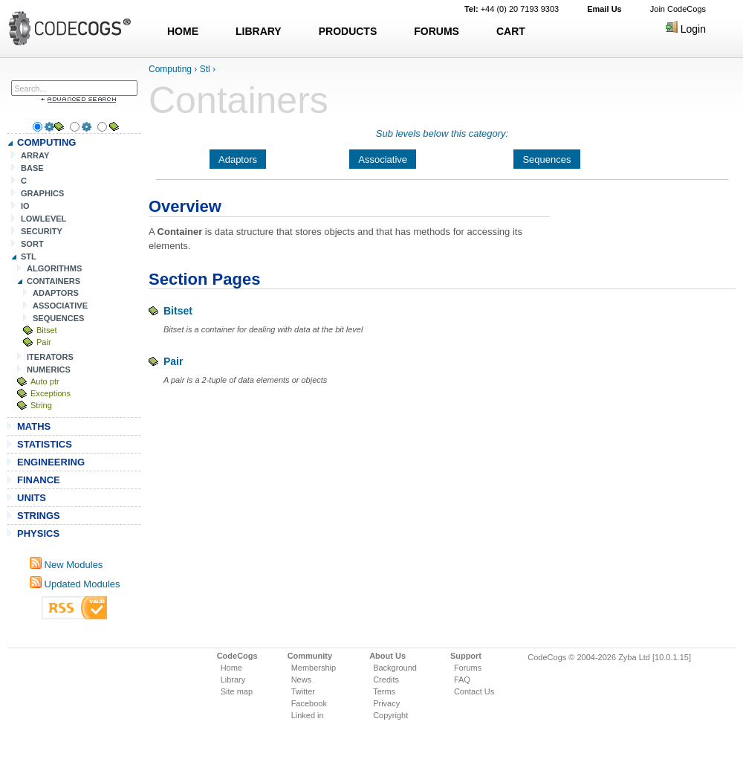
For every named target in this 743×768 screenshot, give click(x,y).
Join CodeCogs (678, 8)
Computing (170, 69)
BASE (32, 168)
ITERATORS (50, 356)
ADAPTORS (56, 292)
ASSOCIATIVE (60, 305)
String (41, 405)
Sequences (546, 159)
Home (231, 667)
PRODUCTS (348, 31)
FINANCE (38, 479)
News (301, 679)
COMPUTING (46, 142)
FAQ (462, 679)
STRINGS (38, 515)
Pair (43, 342)
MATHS (34, 426)
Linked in (307, 715)
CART (510, 31)
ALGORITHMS (54, 268)
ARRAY (35, 155)
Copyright (390, 715)
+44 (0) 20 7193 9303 (511, 8)
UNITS (31, 497)
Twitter (303, 691)
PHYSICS (38, 533)
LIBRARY (259, 31)
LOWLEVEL (43, 218)
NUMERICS (49, 369)
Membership (314, 667)
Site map (237, 691)
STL (28, 256)
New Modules (66, 564)
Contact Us (474, 691)
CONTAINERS (53, 281)
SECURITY (41, 231)
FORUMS (436, 31)
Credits (386, 679)
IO (25, 205)
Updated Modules (75, 584)
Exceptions (50, 393)
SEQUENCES (58, 318)
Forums (467, 667)
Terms (384, 691)
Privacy (386, 703)
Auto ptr (44, 381)
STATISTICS (44, 444)
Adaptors (237, 159)
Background (395, 667)
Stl (205, 69)
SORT (32, 243)
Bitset (46, 330)
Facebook (309, 703)
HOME (182, 31)
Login (686, 29)
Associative (382, 159)
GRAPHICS (42, 193)
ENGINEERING (51, 462)
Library (233, 679)
